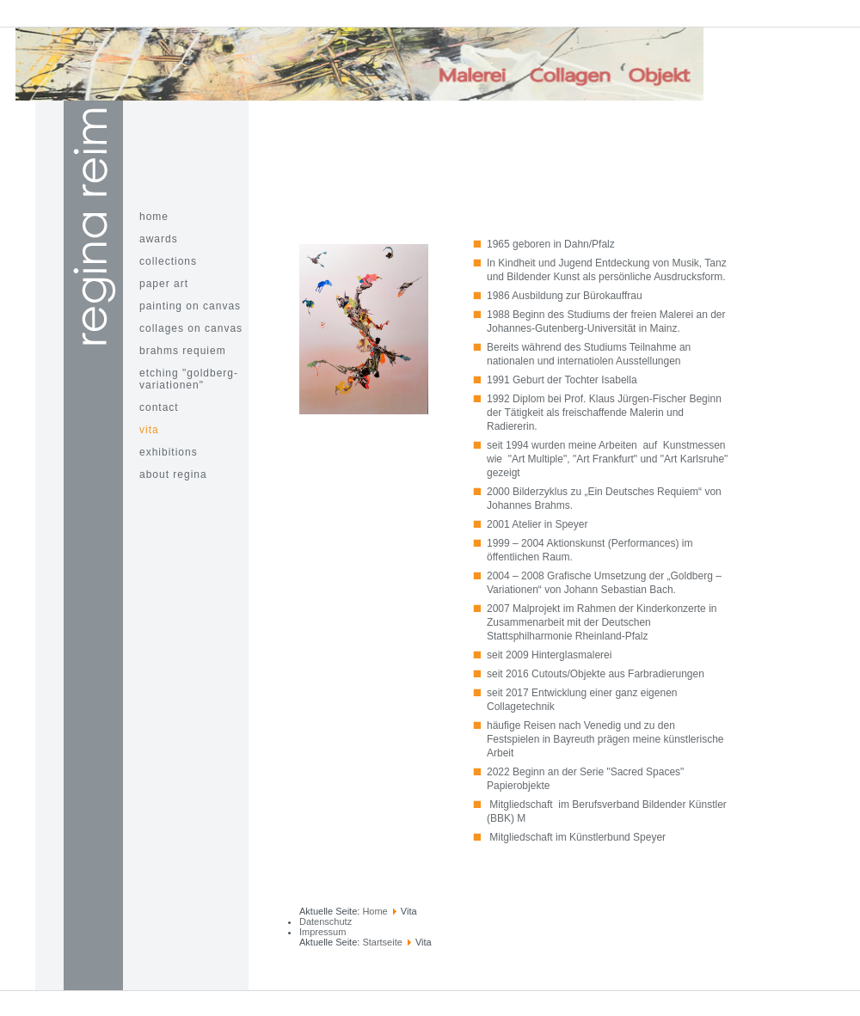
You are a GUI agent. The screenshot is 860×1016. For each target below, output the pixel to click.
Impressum (322, 932)
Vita (149, 430)
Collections (168, 261)
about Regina (173, 474)
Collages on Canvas (191, 328)
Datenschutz (325, 921)
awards (158, 239)
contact (159, 407)
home (154, 217)
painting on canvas (190, 306)
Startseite (382, 942)
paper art (163, 284)
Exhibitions (168, 452)
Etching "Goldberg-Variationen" (188, 379)
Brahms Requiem (182, 351)
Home (374, 911)
